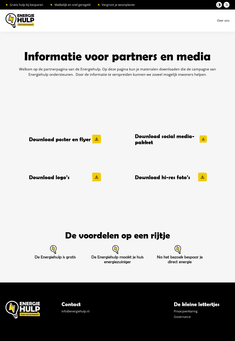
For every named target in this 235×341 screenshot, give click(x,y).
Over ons (223, 21)
